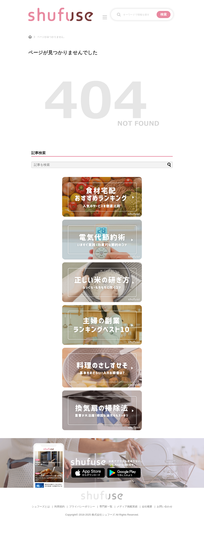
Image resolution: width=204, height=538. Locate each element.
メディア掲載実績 (127, 506)
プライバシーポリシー (82, 506)
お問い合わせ (164, 506)
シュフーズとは (41, 506)
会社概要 (147, 506)
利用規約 (59, 506)
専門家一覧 (105, 506)
